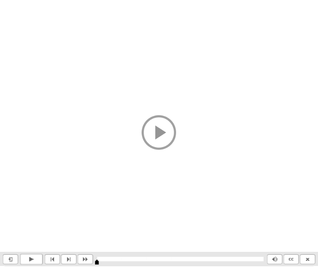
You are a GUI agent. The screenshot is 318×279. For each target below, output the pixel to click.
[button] (159, 133)
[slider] (97, 262)
